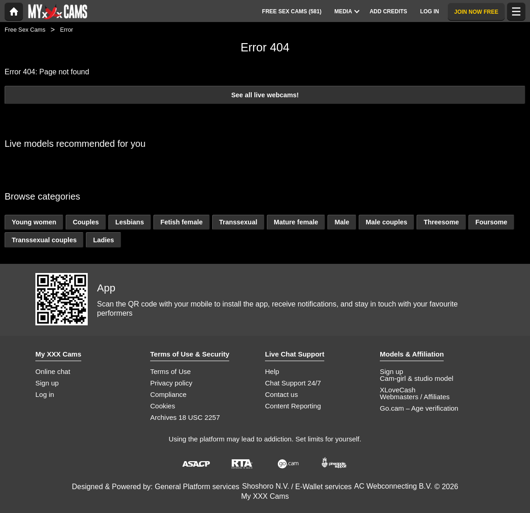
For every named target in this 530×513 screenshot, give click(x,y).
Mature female (296, 222)
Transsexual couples (44, 240)
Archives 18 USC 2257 (185, 417)
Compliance (168, 394)
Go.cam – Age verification (419, 408)
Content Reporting (293, 406)
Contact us (281, 394)
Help (272, 371)
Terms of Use (170, 371)
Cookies (162, 406)
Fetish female (181, 222)
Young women (33, 222)
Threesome (441, 222)
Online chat (52, 371)
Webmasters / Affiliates (415, 397)
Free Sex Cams (25, 29)
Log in (44, 394)
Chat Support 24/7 (293, 383)
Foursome (491, 222)
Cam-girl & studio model (416, 378)
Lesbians (129, 222)
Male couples (386, 222)
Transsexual (238, 222)
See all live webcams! (265, 95)
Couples (86, 222)
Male (341, 222)
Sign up (47, 383)
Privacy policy (171, 383)
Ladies (103, 240)
